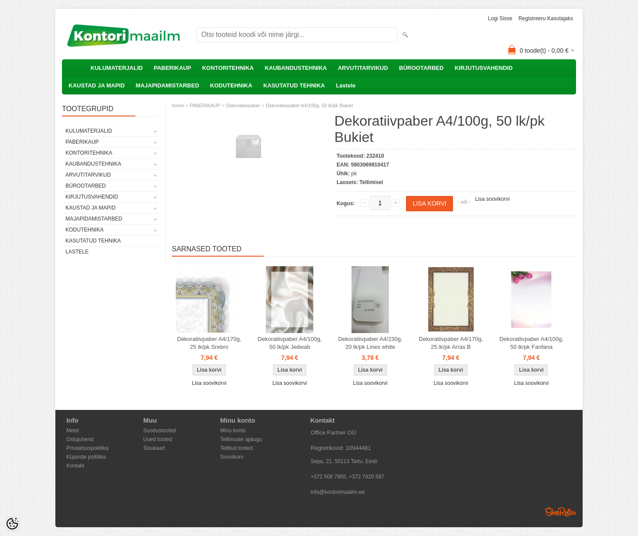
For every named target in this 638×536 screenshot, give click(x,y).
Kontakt (75, 466)
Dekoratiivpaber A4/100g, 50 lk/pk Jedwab (289, 343)
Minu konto (233, 430)
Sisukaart (154, 448)
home (178, 105)
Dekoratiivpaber (243, 105)
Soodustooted (159, 430)
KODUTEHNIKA (231, 85)
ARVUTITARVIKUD (363, 68)
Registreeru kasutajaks (545, 18)
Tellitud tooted (236, 448)
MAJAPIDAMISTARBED (167, 85)
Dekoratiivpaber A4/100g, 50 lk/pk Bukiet (309, 105)
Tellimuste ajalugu (241, 439)
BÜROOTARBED (421, 68)
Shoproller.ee (560, 511)
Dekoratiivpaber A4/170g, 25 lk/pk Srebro (209, 343)
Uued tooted (157, 439)
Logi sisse (500, 18)
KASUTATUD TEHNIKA (294, 85)
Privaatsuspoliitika (87, 448)
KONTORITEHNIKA (228, 68)
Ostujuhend (79, 439)
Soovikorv (231, 457)
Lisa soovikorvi (492, 199)
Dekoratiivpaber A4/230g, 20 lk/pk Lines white (370, 343)
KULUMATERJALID (117, 68)
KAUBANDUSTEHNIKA (296, 68)
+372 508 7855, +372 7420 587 (347, 477)
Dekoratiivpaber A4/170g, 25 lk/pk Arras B (451, 343)
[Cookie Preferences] (12, 524)
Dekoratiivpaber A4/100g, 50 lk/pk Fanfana (531, 343)
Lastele (345, 85)
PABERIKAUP (172, 68)
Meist (72, 430)
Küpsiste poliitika (85, 457)
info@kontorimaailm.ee (338, 492)
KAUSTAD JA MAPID (97, 85)
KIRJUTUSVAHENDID (484, 68)
